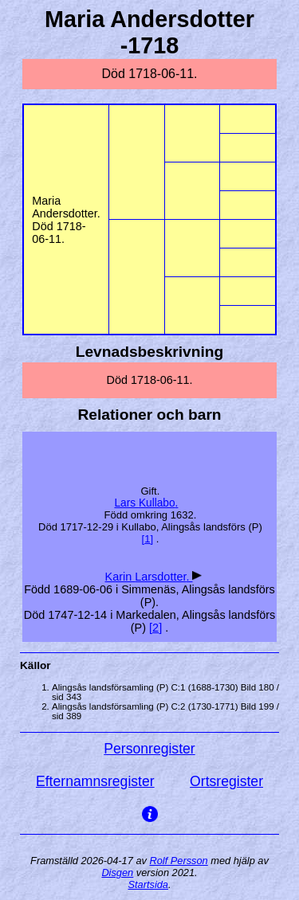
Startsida (148, 884)
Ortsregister (226, 781)
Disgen (117, 872)
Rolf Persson (178, 861)
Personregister (149, 749)
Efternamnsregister (95, 781)
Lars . (146, 503)
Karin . (149, 576)
